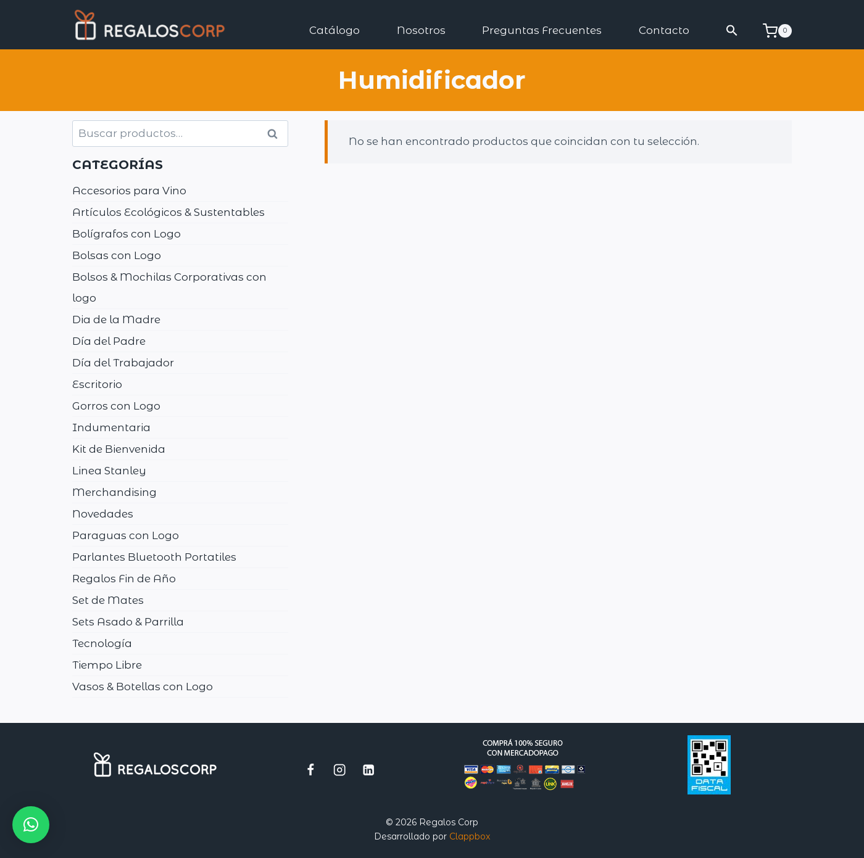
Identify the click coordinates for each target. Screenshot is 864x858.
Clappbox (469, 836)
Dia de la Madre (116, 319)
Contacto (664, 30)
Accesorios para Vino (129, 190)
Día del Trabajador (123, 363)
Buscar (276, 134)
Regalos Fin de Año (124, 578)
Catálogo (334, 30)
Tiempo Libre (107, 665)
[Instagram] (339, 769)
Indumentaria (111, 427)
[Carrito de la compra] (777, 30)
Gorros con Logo (116, 406)
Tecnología (102, 643)
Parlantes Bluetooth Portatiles (154, 557)
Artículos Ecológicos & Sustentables (168, 212)
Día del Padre (109, 341)
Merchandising (114, 492)
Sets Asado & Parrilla (128, 622)
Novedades (102, 514)
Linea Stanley (109, 470)
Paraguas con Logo (125, 535)
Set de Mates (108, 600)
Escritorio (97, 384)
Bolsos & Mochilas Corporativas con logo (169, 287)
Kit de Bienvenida (118, 449)
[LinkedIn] (368, 769)
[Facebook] (310, 769)
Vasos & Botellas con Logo (142, 686)
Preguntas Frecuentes (542, 30)
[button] (732, 30)
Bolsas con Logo (116, 255)
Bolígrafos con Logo (126, 234)
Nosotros (421, 30)
